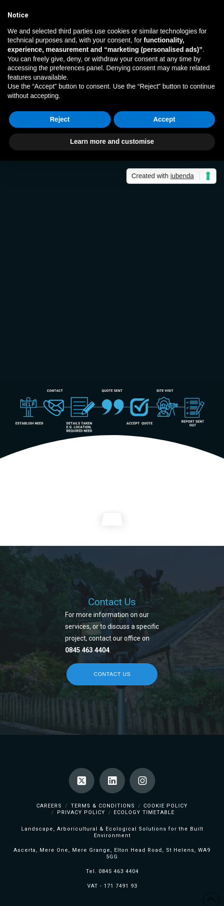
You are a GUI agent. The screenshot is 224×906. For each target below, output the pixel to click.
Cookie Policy (165, 806)
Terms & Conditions (103, 806)
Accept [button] (164, 119)
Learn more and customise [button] (112, 141)
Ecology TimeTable (144, 812)
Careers (49, 806)
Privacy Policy (81, 812)
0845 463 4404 (119, 871)
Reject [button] (60, 119)
